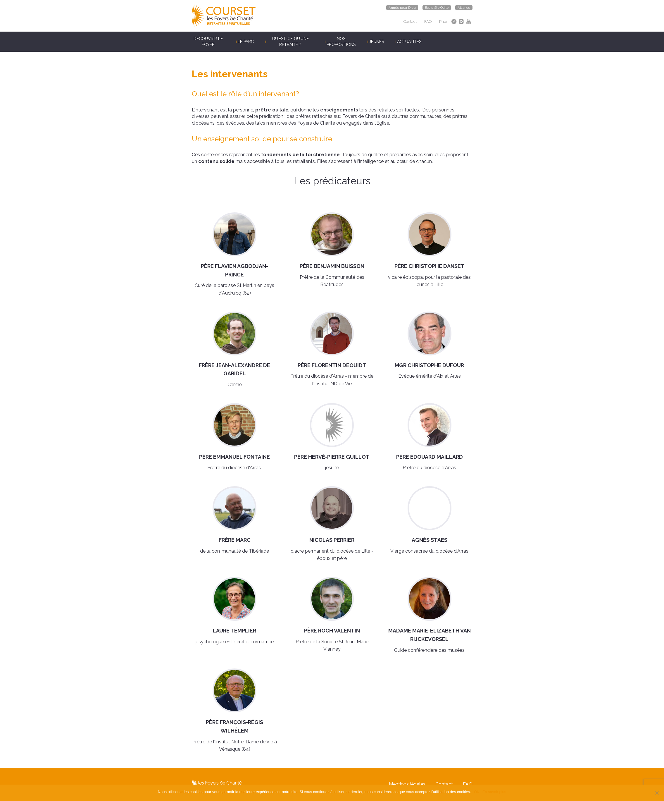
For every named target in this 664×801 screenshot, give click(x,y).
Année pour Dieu (402, 8)
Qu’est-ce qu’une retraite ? (290, 41)
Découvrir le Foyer (208, 41)
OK (477, 792)
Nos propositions (341, 41)
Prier (443, 21)
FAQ (428, 21)
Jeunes (376, 41)
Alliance (464, 8)
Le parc (246, 41)
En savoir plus (494, 792)
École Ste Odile (437, 8)
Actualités (409, 41)
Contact (410, 21)
